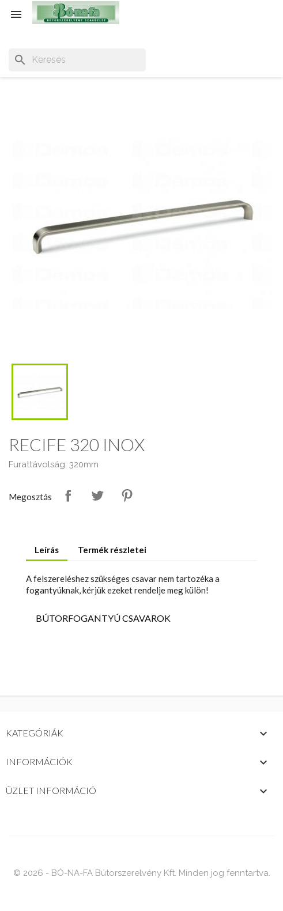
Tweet (97, 495)
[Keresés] (77, 59)
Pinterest (126, 495)
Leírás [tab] (47, 550)
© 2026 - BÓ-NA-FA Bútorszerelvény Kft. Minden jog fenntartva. (141, 873)
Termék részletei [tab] (112, 550)
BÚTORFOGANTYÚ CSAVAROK (103, 618)
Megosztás (68, 495)
